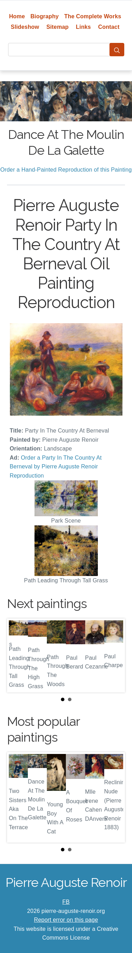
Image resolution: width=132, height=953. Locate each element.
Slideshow (25, 27)
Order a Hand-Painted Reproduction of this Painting (66, 170)
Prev (18, 655)
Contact (109, 27)
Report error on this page (66, 920)
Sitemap (57, 27)
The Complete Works (92, 16)
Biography (44, 16)
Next (114, 655)
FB (66, 902)
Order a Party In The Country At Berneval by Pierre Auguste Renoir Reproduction (56, 467)
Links (83, 27)
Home (17, 16)
